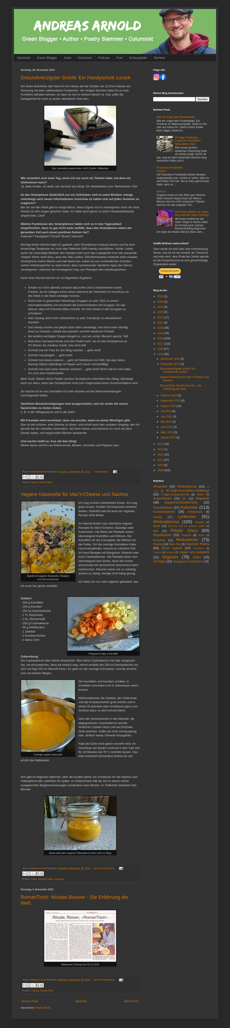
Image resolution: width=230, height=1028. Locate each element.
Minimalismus (166, 521)
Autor (67, 58)
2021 (160, 322)
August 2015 (169, 406)
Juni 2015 (167, 416)
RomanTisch (47, 990)
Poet (119, 58)
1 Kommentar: (101, 471)
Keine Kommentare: (104, 868)
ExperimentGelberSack (181, 502)
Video (196, 557)
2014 (160, 444)
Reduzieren (187, 539)
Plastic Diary (46, 482)
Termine (159, 58)
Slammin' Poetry (197, 544)
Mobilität (199, 522)
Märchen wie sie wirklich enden (186, 526)
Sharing (157, 544)
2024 (160, 307)
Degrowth (202, 498)
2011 (160, 460)
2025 (160, 301)
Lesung (35, 990)
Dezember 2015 (171, 358)
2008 (160, 470)
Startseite (23, 58)
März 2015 (167, 432)
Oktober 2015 (169, 395)
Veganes (59, 879)
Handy (34, 482)
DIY (184, 498)
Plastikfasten (162, 535)
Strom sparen (171, 548)
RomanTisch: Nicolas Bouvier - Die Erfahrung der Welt (181, 387)
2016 (160, 349)
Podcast (104, 58)
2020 (160, 327)
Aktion (200, 494)
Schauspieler (138, 58)
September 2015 (171, 400)
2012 (160, 454)
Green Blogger (47, 58)
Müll (155, 531)
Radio (201, 535)
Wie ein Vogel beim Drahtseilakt (176, 117)
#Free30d (160, 486)
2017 (160, 343)
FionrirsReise (162, 507)
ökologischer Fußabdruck (188, 561)
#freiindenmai (187, 486)
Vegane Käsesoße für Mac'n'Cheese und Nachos (74, 494)
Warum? (162, 191)
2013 (160, 449)
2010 (160, 465)
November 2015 (171, 364)
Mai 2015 (166, 421)
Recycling (159, 540)
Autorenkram (162, 498)
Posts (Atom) (43, 1007)
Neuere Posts (30, 1001)
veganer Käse (45, 879)
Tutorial (157, 552)
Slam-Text (175, 544)
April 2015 (167, 427)
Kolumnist (85, 58)
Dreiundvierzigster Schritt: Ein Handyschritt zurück (75, 77)
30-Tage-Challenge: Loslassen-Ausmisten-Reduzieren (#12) (188, 141)
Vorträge (159, 561)
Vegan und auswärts (194, 552)
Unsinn (170, 552)
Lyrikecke (187, 516)
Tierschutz (198, 548)
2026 (160, 296)
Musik (156, 526)
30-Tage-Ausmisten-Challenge (187, 490)
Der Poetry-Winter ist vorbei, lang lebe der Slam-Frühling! (192, 213)
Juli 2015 (166, 411)
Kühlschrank (195, 511)
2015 (160, 354)
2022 (160, 317)
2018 (160, 338)
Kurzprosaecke (164, 511)
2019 (160, 333)
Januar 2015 (168, 437)
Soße (34, 879)
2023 (160, 312)
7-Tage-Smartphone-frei (175, 494)
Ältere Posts (131, 1001)
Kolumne (189, 507)
